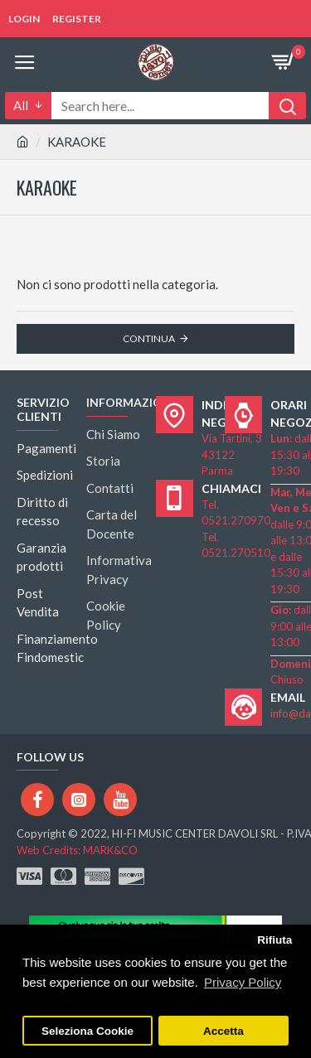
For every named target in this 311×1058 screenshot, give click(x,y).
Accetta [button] (223, 1031)
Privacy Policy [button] (242, 982)
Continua (149, 338)
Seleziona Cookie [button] (87, 1031)
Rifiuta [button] (274, 940)
